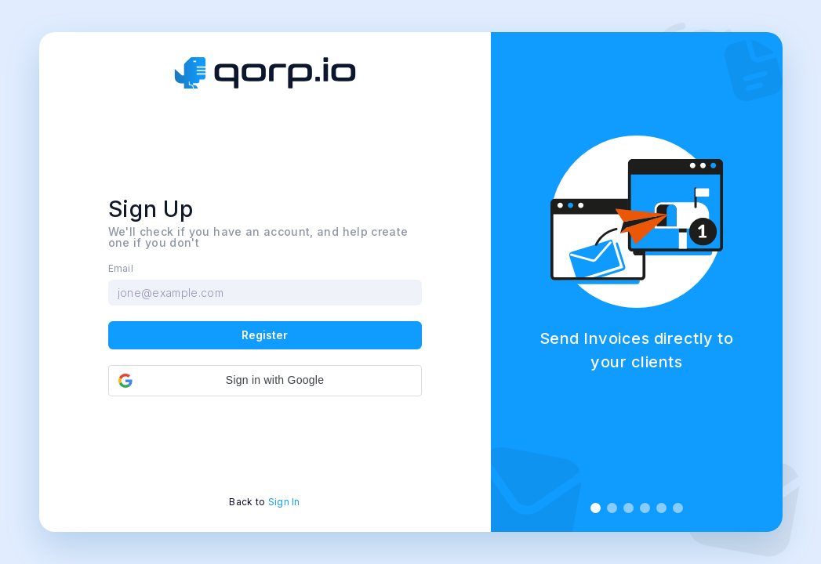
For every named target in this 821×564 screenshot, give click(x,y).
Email (121, 268)
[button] (265, 380)
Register (265, 335)
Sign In (284, 502)
